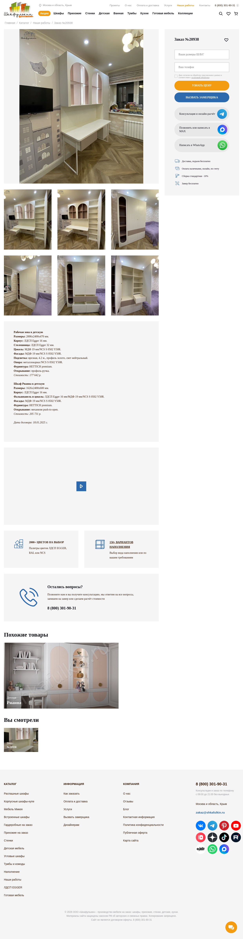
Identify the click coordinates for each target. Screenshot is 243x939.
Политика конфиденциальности (143, 824)
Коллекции (185, 13)
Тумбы (131, 13)
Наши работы (185, 5)
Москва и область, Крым (55, 5)
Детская (104, 13)
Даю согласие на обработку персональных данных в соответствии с (200, 76)
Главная (10, 22)
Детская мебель (14, 848)
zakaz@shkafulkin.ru (210, 812)
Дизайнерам (71, 824)
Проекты (115, 5)
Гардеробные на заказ (18, 824)
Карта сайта (130, 840)
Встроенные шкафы (16, 817)
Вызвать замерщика (202, 97)
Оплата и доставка (148, 5)
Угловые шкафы (14, 856)
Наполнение (12, 871)
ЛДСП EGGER (13, 887)
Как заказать (71, 793)
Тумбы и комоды (14, 864)
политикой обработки (200, 77)
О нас (128, 5)
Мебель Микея (13, 809)
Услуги (168, 5)
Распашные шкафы (16, 793)
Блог (126, 809)
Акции (44, 13)
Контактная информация (139, 817)
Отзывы (128, 801)
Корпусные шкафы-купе (19, 801)
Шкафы (58, 13)
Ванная (118, 13)
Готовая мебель (163, 13)
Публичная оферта (135, 832)
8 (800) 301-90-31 (225, 5)
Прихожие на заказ (16, 832)
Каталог (24, 22)
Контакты (204, 5)
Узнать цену (202, 85)
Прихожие (74, 13)
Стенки (90, 13)
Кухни (145, 13)
